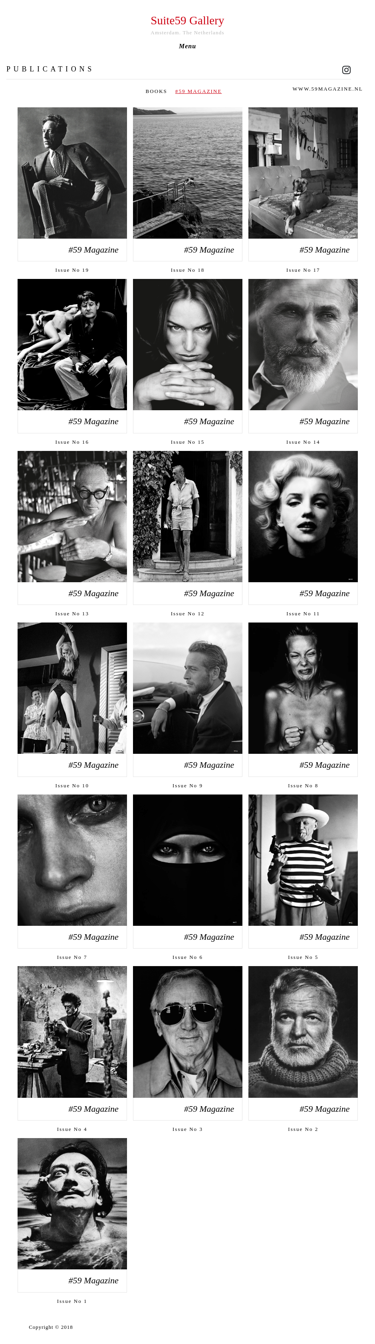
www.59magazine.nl (328, 89)
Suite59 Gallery (187, 20)
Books (156, 91)
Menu (187, 46)
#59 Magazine (198, 91)
